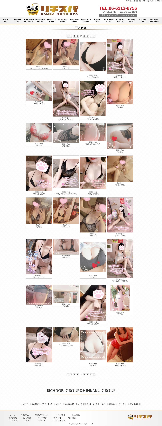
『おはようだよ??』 (39, 277)
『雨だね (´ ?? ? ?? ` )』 (119, 281)
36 (78, 36)
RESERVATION (86, 20)
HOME (6, 20)
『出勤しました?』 (39, 104)
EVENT (97, 20)
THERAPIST (40, 20)
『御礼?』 (120, 107)
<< (68, 36)
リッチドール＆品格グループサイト (36, 404)
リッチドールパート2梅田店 (104, 404)
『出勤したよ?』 (39, 365)
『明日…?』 (66, 68)
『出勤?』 (39, 145)
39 (87, 36)
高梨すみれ (93, 75)
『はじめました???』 (66, 345)
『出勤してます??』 (120, 77)
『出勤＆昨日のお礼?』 (93, 144)
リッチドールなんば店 (64, 404)
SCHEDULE (63, 20)
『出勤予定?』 (66, 257)
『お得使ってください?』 (66, 120)
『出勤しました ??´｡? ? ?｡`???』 (66, 194)
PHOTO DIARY (109, 20)
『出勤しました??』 (39, 194)
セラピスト (61, 415)
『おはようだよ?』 (93, 194)
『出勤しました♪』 (120, 365)
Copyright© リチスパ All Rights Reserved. (81, 424)
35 (74, 36)
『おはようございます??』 (39, 68)
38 (84, 36)
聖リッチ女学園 (83, 404)
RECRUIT (154, 20)
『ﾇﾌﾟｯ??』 (93, 277)
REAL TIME (74, 20)
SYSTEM (17, 20)
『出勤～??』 (93, 236)
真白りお (39, 67)
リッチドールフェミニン (130, 404)
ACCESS (143, 20)
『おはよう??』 (120, 185)
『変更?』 (120, 314)
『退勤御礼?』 (66, 146)
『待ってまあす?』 (93, 119)
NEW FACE (51, 20)
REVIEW (131, 20)
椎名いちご (120, 75)
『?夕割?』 (39, 227)
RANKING (120, 20)
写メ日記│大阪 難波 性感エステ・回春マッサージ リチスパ (144, 1)
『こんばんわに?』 (93, 77)
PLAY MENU (29, 20)
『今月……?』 (66, 227)
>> (94, 36)
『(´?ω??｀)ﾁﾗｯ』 (120, 236)
